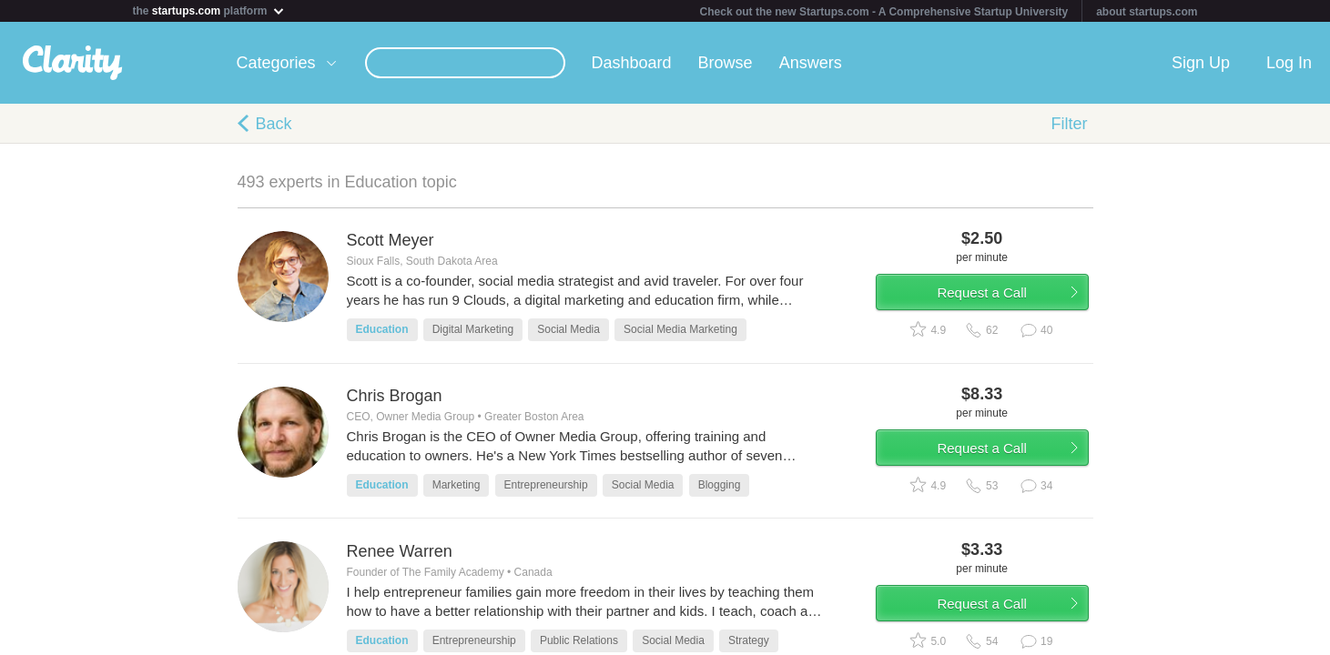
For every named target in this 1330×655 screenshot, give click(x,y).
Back (274, 124)
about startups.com (1146, 11)
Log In (1289, 63)
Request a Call (985, 294)
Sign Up (1201, 63)
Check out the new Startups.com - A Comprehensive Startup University (884, 11)
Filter (1069, 124)
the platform (209, 10)
